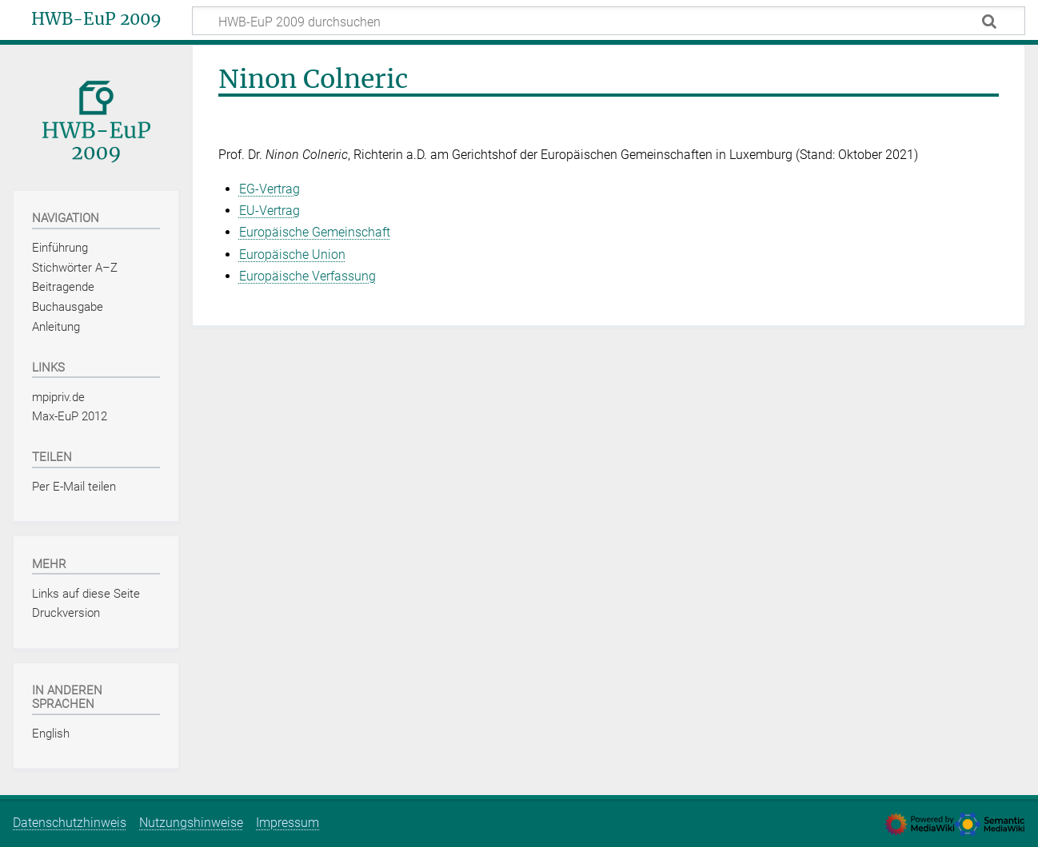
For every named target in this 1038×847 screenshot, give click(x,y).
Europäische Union (292, 254)
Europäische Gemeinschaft (314, 232)
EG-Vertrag (269, 189)
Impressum (287, 822)
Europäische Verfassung (307, 276)
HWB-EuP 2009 (96, 19)
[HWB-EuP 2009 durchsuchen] (608, 20)
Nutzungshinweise (191, 822)
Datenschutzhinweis (69, 822)
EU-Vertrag (269, 210)
